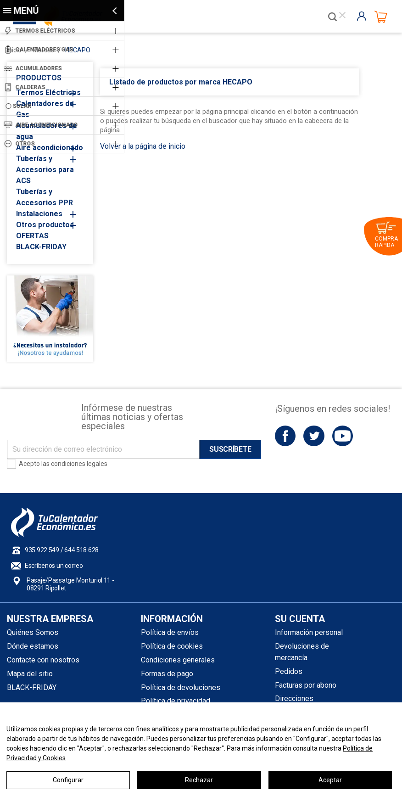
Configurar (68, 780)
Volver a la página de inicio (142, 146)
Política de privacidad (175, 700)
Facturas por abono (305, 685)
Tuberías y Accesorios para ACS (45, 169)
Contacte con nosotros (43, 660)
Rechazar (199, 780)
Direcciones (294, 698)
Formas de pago (167, 673)
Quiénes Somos (32, 632)
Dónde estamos (32, 646)
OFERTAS (32, 235)
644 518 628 (81, 550)
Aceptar (330, 780)
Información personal (309, 632)
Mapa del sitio (30, 673)
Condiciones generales (178, 660)
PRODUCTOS (38, 77)
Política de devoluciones (180, 687)
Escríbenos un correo (54, 565)
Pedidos (288, 671)
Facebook (285, 436)
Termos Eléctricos (48, 92)
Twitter (313, 436)
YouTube (342, 436)
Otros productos (45, 224)
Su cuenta (300, 618)
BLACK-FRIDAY (41, 246)
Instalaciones (39, 213)
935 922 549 (42, 550)
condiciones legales (79, 463)
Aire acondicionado (49, 147)
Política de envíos (170, 632)
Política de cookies (172, 646)
